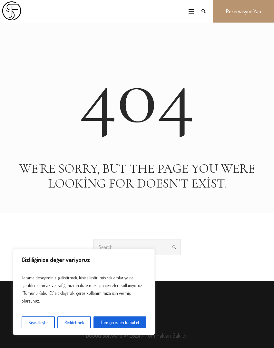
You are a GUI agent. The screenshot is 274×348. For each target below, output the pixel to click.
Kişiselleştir (38, 322)
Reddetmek (74, 322)
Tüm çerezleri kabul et (120, 322)
